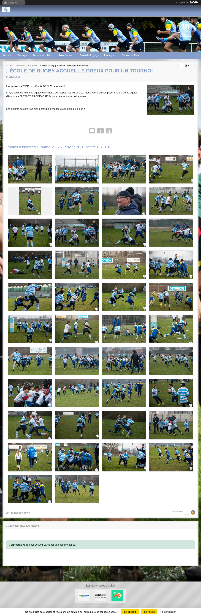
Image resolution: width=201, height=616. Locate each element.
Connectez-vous (18, 544)
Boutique (22, 55)
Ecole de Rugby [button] (88, 55)
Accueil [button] (7, 55)
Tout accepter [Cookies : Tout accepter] (129, 612)
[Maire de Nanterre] (100, 595)
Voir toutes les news (18, 512)
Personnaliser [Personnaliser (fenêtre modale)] (168, 612)
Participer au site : (187, 2)
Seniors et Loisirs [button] (42, 55)
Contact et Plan (130, 55)
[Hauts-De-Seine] (84, 595)
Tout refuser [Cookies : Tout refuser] (148, 612)
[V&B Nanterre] (117, 595)
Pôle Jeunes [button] (66, 55)
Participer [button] (109, 55)
